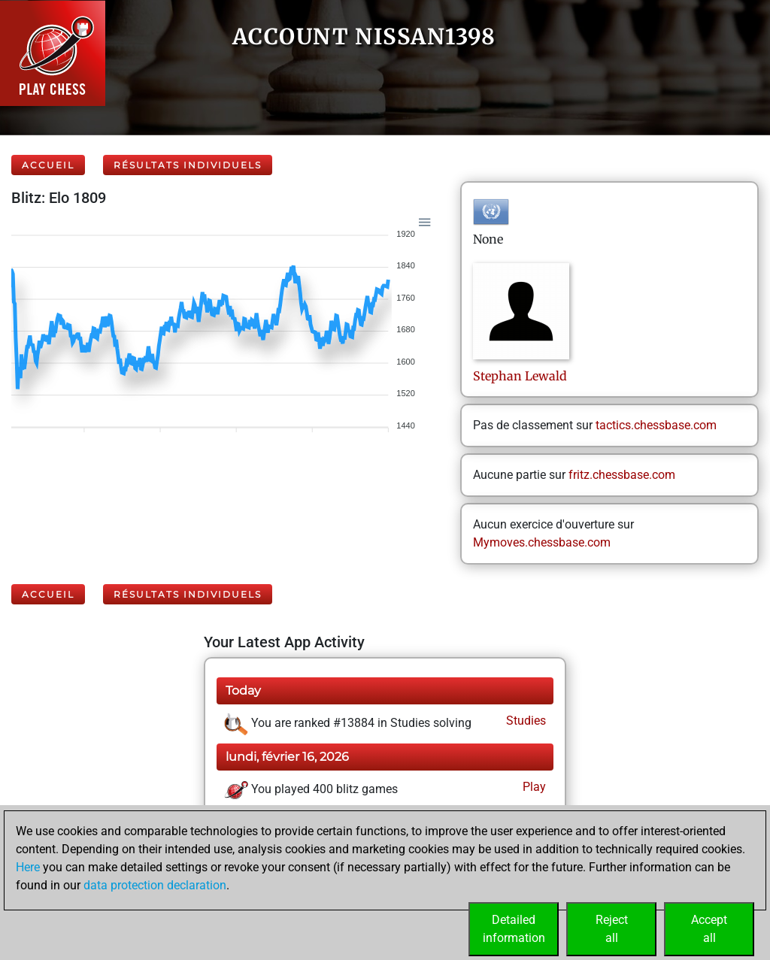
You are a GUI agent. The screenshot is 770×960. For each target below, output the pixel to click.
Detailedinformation (514, 929)
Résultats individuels (188, 165)
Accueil (48, 165)
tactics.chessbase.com (656, 425)
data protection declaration (154, 885)
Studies (524, 720)
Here (28, 867)
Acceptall (709, 929)
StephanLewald (520, 375)
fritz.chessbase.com (621, 475)
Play (533, 787)
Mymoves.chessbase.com (542, 542)
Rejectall (612, 929)
